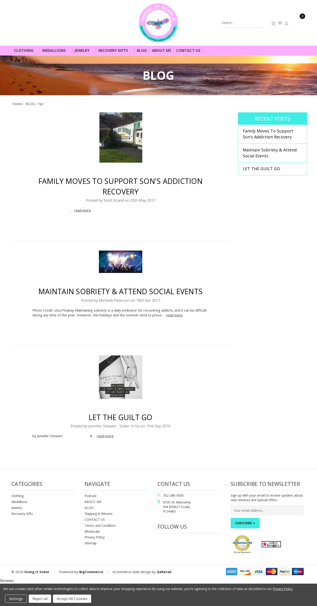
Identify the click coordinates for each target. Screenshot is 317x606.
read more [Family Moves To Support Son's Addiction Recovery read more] (82, 210)
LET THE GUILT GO (121, 417)
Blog (142, 50)
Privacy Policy (95, 537)
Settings (16, 598)
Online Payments (242, 552)
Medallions (56, 50)
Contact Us (188, 50)
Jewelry (84, 50)
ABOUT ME (93, 502)
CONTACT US (95, 519)
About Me (161, 50)
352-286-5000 (173, 495)
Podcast (91, 496)
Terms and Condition (100, 525)
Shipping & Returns (99, 513)
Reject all (40, 598)
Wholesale (92, 531)
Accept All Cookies (72, 598)
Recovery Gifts (115, 50)
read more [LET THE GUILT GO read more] (105, 436)
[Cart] (299, 22)
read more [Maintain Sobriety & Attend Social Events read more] (174, 315)
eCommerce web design (132, 571)
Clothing (25, 50)
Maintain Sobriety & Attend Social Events (120, 291)
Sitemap (91, 543)
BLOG (89, 507)
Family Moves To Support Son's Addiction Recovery (268, 134)
